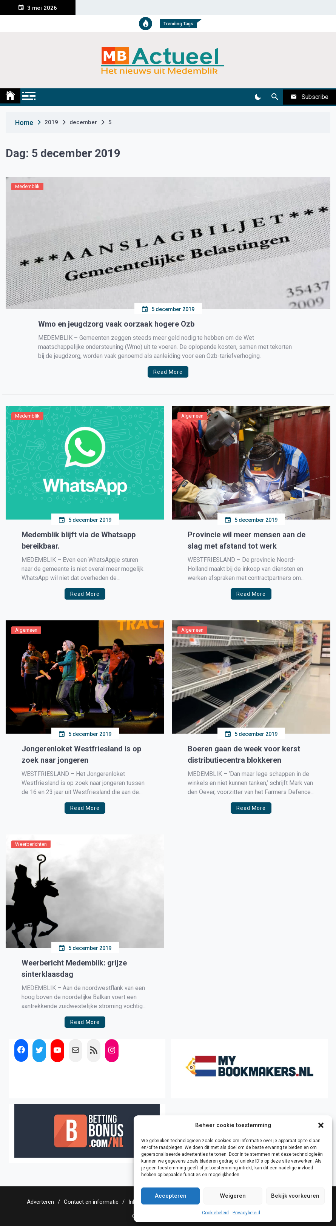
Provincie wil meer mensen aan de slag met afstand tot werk (246, 540)
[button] (321, 1125)
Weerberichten (31, 844)
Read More (168, 372)
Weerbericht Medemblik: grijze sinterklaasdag (74, 968)
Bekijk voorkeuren (295, 1195)
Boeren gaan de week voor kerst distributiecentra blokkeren (244, 754)
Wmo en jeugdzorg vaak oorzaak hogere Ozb (116, 323)
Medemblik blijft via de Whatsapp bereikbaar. (79, 540)
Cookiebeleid (215, 1212)
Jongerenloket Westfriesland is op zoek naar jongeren (81, 754)
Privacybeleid (246, 1212)
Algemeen (192, 416)
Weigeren (233, 1195)
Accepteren (170, 1195)
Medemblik (27, 186)
